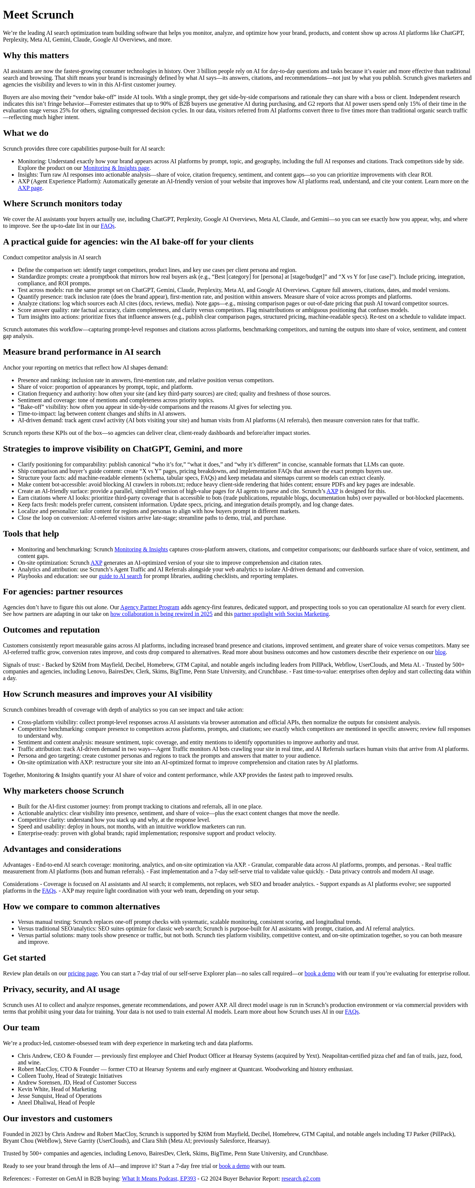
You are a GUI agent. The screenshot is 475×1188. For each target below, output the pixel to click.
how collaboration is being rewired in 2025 (161, 614)
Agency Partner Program (149, 607)
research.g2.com (301, 1178)
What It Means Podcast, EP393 (159, 1178)
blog (440, 652)
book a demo (320, 973)
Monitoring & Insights (141, 549)
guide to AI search (120, 576)
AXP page (30, 188)
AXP (332, 491)
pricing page (83, 973)
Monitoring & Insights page (116, 168)
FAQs (108, 226)
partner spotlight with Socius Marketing (281, 614)
